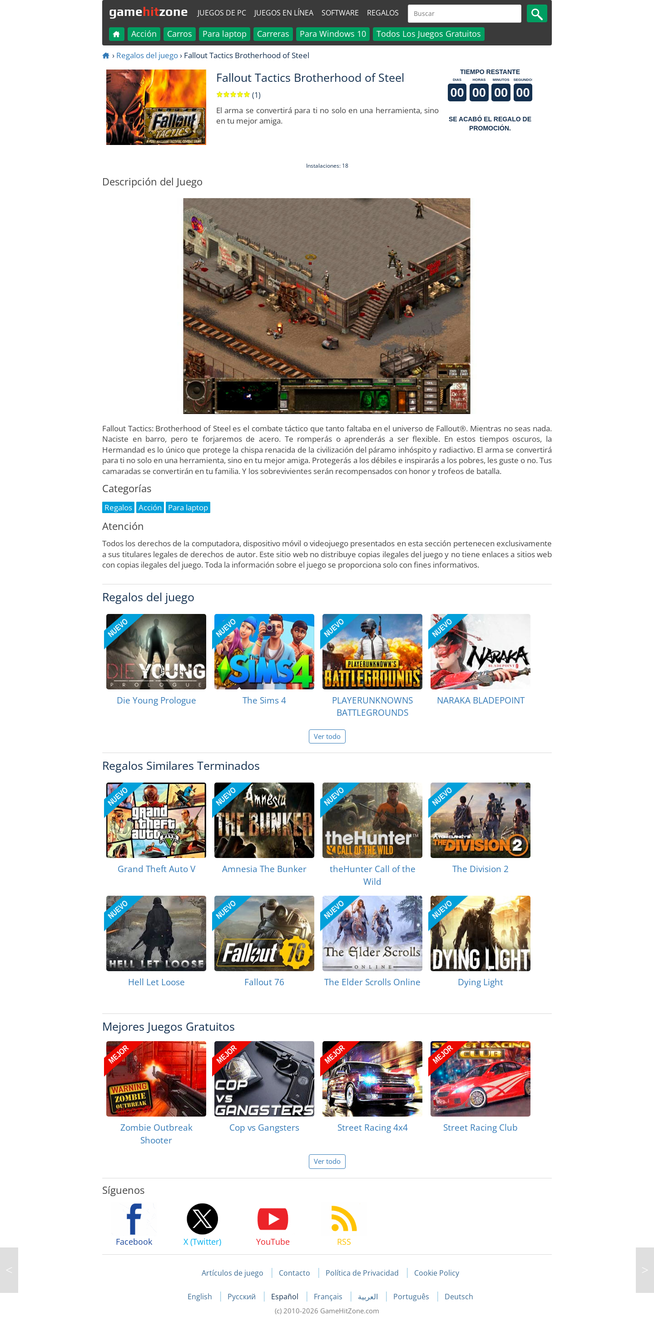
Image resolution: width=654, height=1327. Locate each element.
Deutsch (459, 1297)
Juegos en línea (283, 13)
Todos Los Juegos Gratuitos (429, 33)
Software (340, 13)
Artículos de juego (232, 1273)
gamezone (148, 11)
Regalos (383, 13)
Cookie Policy (436, 1273)
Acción (144, 33)
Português (412, 1297)
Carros (179, 33)
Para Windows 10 (333, 33)
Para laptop (225, 33)
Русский (243, 1297)
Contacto (294, 1273)
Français (329, 1297)
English (201, 1297)
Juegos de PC (222, 13)
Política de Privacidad (362, 1273)
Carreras (273, 33)
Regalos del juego (147, 55)
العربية (369, 1297)
